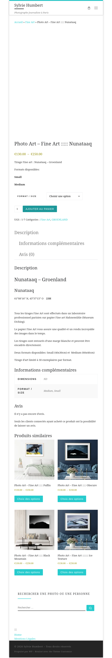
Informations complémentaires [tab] (51, 243)
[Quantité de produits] (18, 209)
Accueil (18, 22)
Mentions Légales (25, 639)
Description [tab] (26, 232)
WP (30, 652)
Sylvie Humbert (33, 647)
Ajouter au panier (40, 209)
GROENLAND (60, 219)
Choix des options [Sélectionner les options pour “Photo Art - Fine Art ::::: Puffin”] (28, 499)
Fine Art (30, 22)
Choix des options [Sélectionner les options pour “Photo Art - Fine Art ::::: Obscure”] (72, 499)
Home (18, 635)
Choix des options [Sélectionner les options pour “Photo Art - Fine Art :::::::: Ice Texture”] (72, 572)
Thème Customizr (62, 652)
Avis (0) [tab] (26, 254)
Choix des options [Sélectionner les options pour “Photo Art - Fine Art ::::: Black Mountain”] (28, 572)
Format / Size (26, 196)
